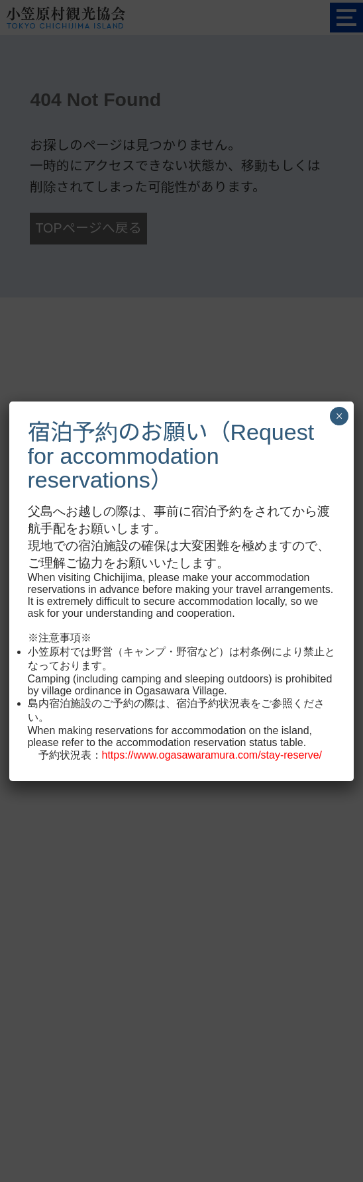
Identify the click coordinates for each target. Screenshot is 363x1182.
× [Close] (338, 416)
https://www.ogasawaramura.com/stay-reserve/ (212, 755)
